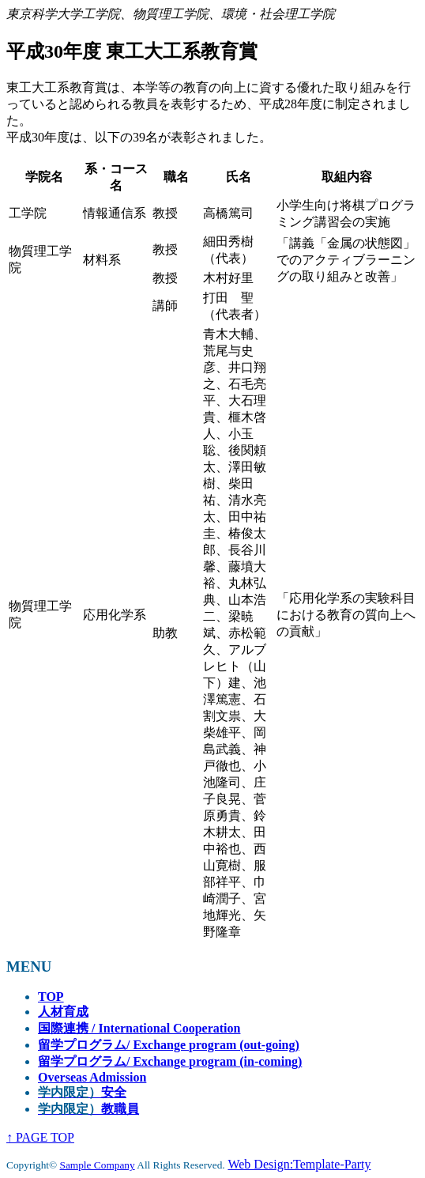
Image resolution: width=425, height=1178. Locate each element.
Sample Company (97, 1165)
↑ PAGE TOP (40, 1137)
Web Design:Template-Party (299, 1164)
